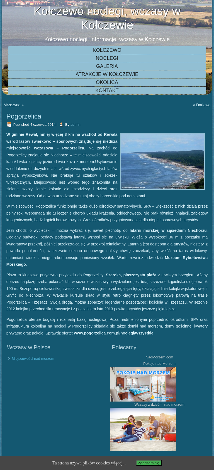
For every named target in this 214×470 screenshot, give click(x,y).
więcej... (118, 463)
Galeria (107, 66)
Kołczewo (107, 50)
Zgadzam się (148, 463)
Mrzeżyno (12, 105)
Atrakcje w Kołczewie (107, 74)
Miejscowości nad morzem (33, 358)
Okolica (107, 82)
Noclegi (107, 58)
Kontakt (107, 90)
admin (75, 124)
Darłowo (203, 105)
